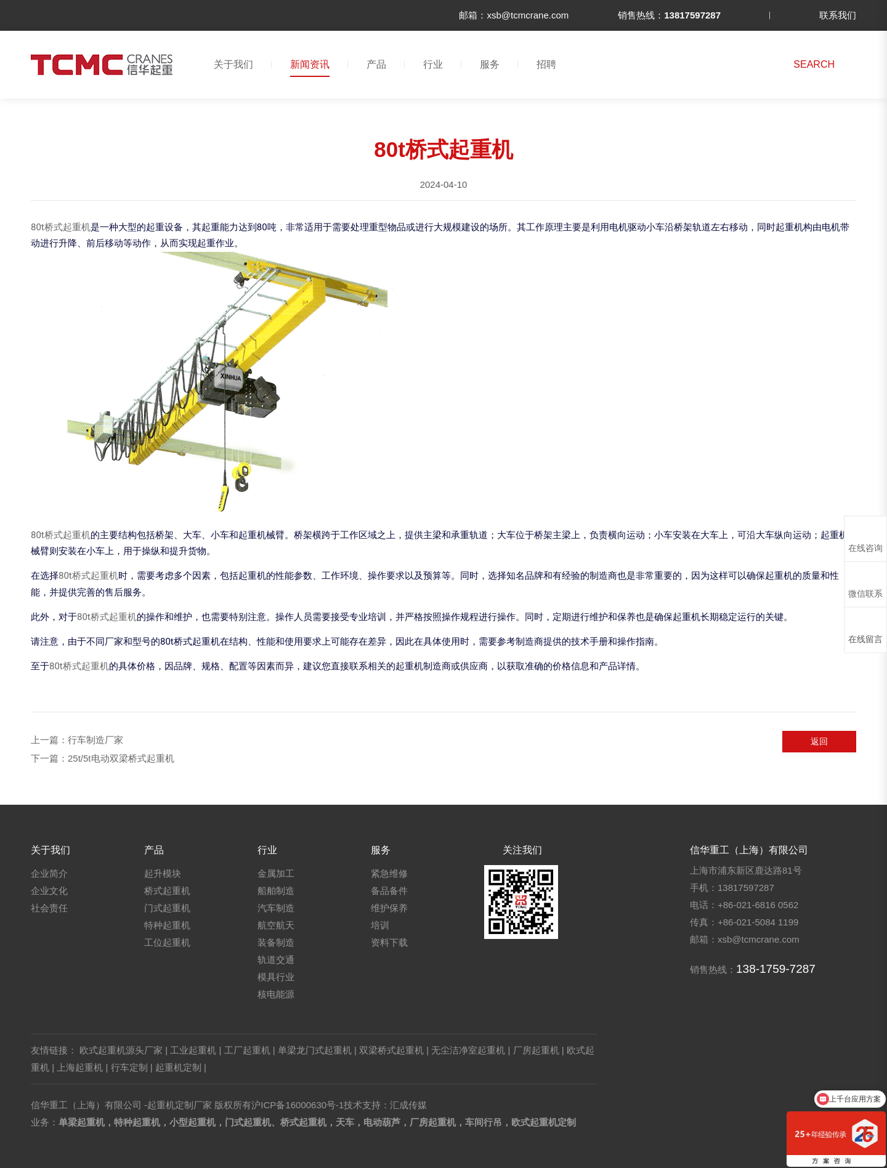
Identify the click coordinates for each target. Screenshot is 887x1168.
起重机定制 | (180, 1067)
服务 (490, 64)
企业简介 (49, 873)
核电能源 (275, 994)
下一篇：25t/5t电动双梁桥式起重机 (102, 758)
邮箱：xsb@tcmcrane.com (514, 15)
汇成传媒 (408, 1105)
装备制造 (275, 942)
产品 (376, 64)
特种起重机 (167, 925)
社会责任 (49, 908)
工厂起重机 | (249, 1050)
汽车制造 (275, 908)
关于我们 (233, 64)
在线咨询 (865, 537)
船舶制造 (275, 890)
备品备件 (389, 890)
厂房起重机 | (538, 1050)
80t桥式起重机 (61, 227)
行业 (433, 64)
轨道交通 (275, 959)
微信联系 (865, 583)
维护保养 (389, 908)
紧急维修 (389, 873)
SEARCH (814, 64)
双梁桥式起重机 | (394, 1050)
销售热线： (669, 15)
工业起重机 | (195, 1050)
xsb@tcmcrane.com (759, 939)
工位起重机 (167, 942)
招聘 (546, 64)
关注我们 (522, 850)
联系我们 (837, 15)
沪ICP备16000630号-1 (297, 1105)
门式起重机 (167, 908)
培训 (380, 925)
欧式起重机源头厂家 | (123, 1050)
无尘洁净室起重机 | (470, 1050)
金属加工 (275, 873)
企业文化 (49, 890)
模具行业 (275, 977)
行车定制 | (132, 1067)
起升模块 (162, 873)
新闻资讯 (310, 64)
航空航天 (275, 925)
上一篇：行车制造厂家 (77, 740)
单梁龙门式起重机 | (317, 1050)
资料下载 (389, 942)
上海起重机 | (82, 1067)
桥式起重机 (167, 890)
